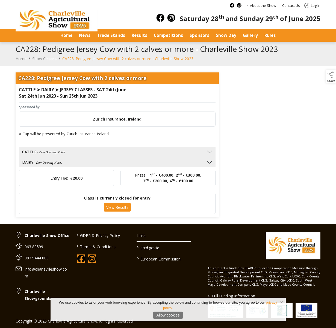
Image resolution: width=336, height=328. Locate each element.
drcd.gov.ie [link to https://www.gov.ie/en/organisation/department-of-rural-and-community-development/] (148, 247)
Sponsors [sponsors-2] (199, 35)
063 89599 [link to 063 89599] (34, 246)
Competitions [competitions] (168, 35)
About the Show (263, 5)
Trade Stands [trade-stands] (111, 35)
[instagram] (171, 18)
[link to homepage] (57, 20)
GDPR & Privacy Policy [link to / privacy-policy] (98, 235)
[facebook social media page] (232, 5)
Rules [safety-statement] (270, 35)
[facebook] (160, 18)
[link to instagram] (92, 258)
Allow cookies (168, 315)
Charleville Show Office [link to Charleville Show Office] (47, 235)
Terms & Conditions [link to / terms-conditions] (95, 246)
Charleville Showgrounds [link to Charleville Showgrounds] (38, 295)
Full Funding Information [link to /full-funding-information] (231, 295)
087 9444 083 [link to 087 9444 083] (37, 257)
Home (66, 35)
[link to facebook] (81, 258)
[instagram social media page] (239, 5)
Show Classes (44, 60)
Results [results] (139, 35)
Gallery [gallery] (250, 35)
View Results (117, 209)
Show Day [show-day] (226, 35)
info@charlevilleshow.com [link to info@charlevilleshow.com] (46, 272)
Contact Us (291, 5)
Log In (312, 5)
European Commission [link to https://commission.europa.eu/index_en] (159, 259)
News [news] (84, 35)
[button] (331, 76)
